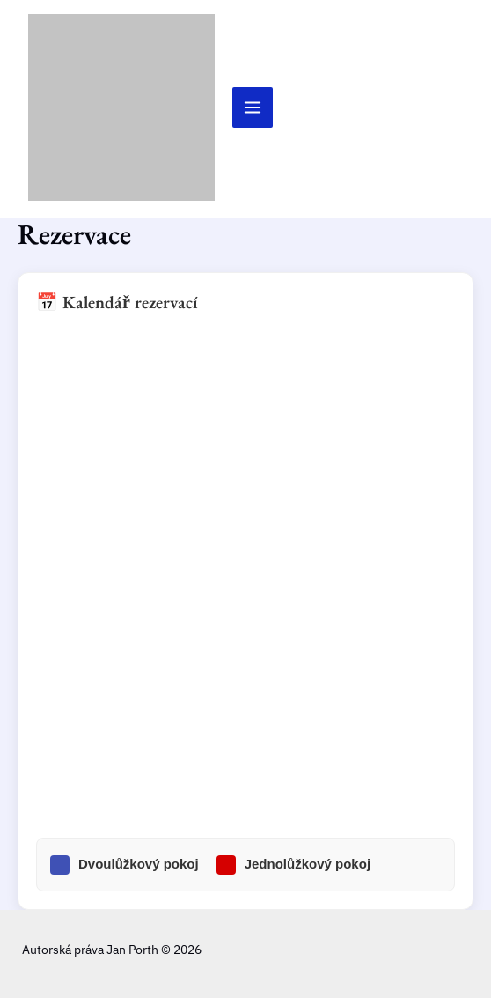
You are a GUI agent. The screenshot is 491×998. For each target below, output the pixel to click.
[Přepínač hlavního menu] (252, 107)
